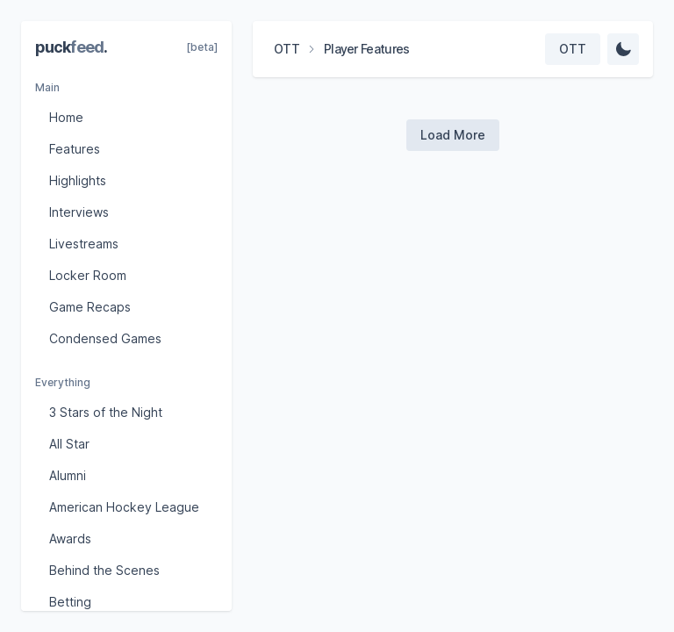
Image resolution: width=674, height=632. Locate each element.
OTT (286, 48)
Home (66, 117)
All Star (69, 443)
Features (74, 148)
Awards (70, 538)
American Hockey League (124, 506)
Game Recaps (90, 306)
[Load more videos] (452, 135)
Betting (70, 601)
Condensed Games (105, 338)
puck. (71, 47)
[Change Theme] (623, 49)
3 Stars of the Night (105, 412)
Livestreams (83, 243)
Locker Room (87, 275)
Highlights (77, 180)
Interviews (79, 212)
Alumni (67, 475)
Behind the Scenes (104, 570)
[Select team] (572, 49)
